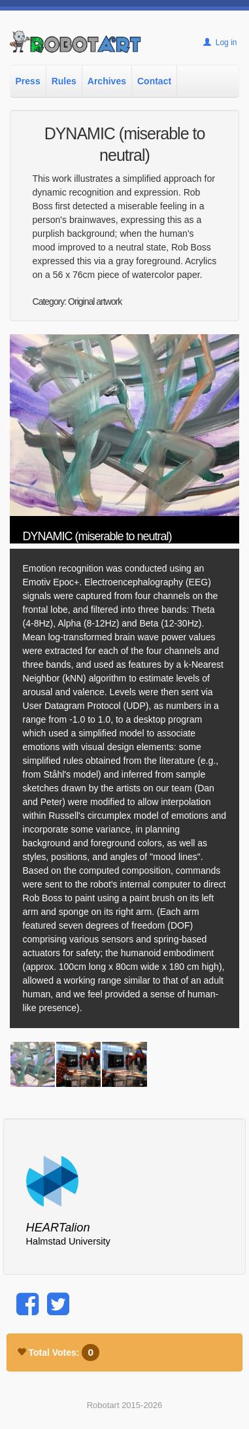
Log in (220, 42)
